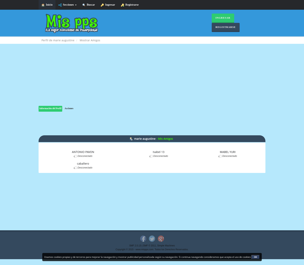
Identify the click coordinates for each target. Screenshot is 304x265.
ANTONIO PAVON (83, 152)
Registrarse (130, 5)
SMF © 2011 (149, 245)
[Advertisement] (152, 79)
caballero (83, 163)
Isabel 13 (158, 152)
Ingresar (108, 5)
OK (255, 257)
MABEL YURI (228, 152)
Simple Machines (166, 245)
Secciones (67, 5)
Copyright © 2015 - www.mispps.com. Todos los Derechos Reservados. (152, 249)
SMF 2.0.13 (135, 245)
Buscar (88, 5)
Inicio (47, 5)
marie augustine (144, 139)
